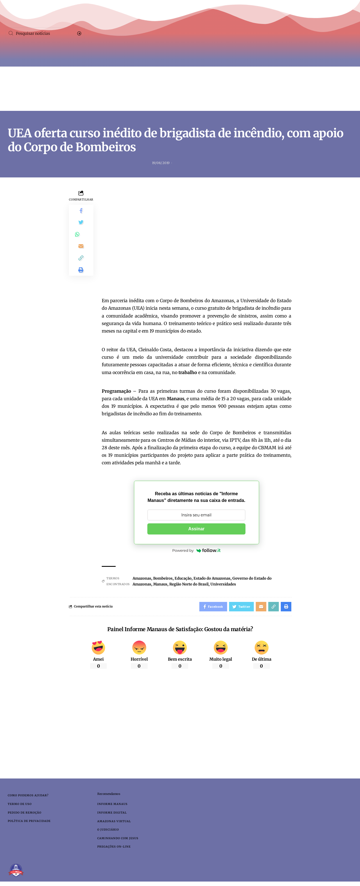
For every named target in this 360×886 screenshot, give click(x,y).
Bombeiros (165, 578)
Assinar (196, 529)
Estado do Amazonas (218, 578)
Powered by (196, 550)
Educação (187, 578)
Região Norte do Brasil (194, 584)
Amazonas (143, 578)
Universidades (232, 584)
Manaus (162, 584)
